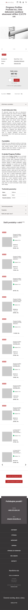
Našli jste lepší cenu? (14, 213)
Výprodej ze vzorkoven (14, 550)
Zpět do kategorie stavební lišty (14, 481)
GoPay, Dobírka (17, 85)
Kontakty (14, 561)
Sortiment (14, 530)
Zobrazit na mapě (14, 586)
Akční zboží (14, 540)
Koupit (16, 80)
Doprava (14, 545)
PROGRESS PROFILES (19, 61)
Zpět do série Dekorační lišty (14, 476)
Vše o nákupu (14, 556)
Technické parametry (14, 206)
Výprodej (14, 535)
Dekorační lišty (17, 63)
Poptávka (14, 210)
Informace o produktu (14, 104)
